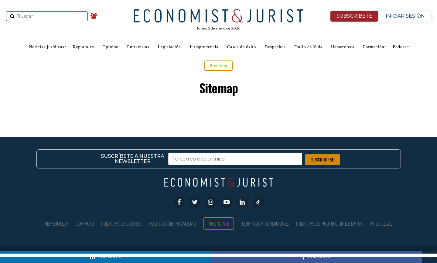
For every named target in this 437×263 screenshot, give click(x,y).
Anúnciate (219, 223)
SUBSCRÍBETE (354, 16)
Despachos (275, 47)
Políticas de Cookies (121, 223)
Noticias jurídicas (46, 47)
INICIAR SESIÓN (405, 16)
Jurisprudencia (204, 47)
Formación (373, 47)
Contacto (85, 223)
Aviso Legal (381, 223)
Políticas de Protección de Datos (329, 223)
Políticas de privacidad (172, 223)
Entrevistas (138, 47)
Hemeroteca (343, 47)
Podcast (400, 47)
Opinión (111, 47)
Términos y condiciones (265, 223)
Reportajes (83, 47)
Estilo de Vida (308, 47)
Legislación (169, 47)
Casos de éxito (241, 47)
